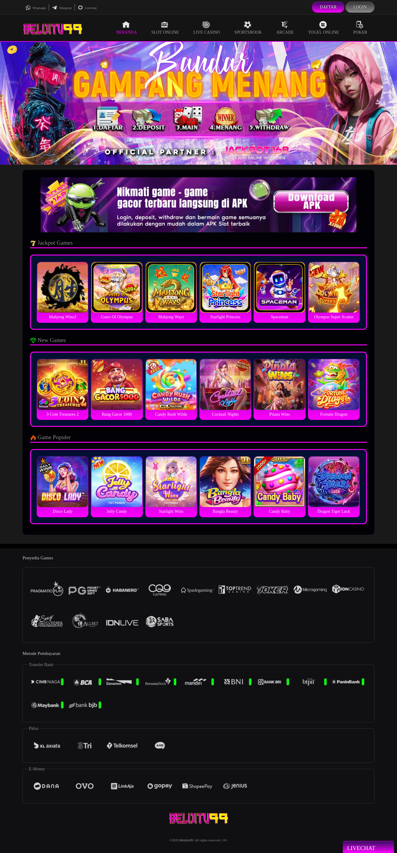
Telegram (62, 8)
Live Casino (206, 28)
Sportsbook (248, 28)
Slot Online (165, 28)
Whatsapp (36, 8)
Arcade (285, 28)
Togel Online (323, 28)
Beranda (126, 28)
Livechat (87, 8)
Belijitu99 (186, 840)
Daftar (328, 7)
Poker (360, 28)
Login (360, 7)
